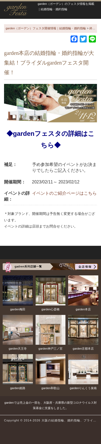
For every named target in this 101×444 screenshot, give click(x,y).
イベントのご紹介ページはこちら (64, 193)
